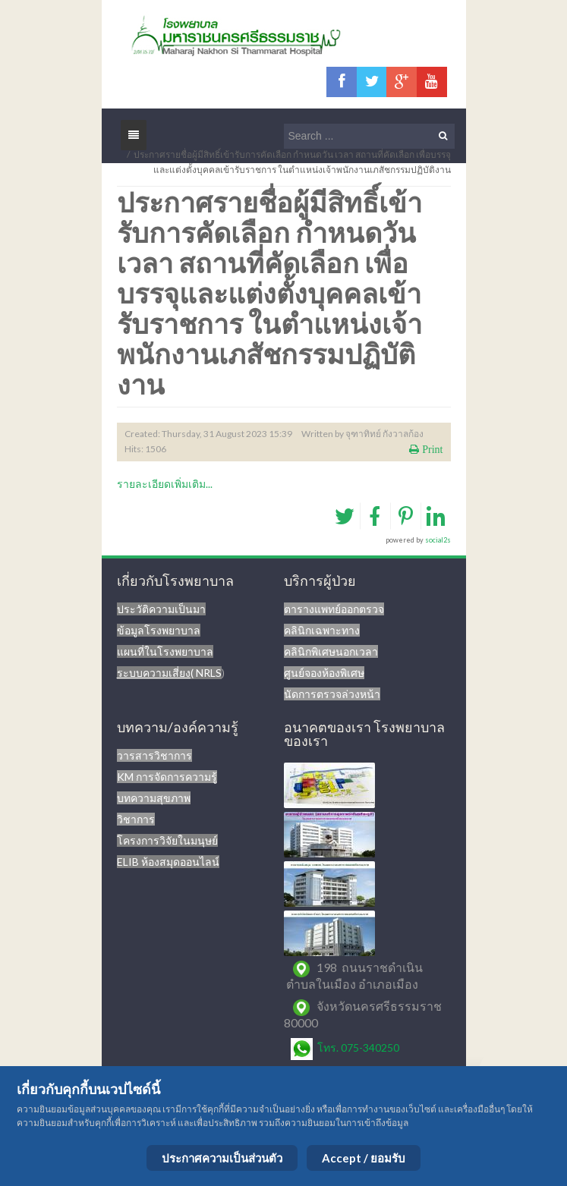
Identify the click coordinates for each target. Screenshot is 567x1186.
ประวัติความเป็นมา (161, 608)
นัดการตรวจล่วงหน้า (332, 693)
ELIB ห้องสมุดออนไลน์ (168, 861)
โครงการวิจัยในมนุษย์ (167, 840)
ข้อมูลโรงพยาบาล (158, 630)
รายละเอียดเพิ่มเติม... (165, 483)
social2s (438, 540)
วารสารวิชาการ (154, 755)
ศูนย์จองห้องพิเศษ (324, 672)
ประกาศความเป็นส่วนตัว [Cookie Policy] (222, 1158)
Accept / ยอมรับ (363, 1158)
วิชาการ (136, 819)
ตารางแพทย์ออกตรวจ (334, 608)
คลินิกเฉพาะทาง (322, 630)
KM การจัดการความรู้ (167, 776)
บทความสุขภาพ (154, 797)
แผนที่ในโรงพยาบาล (165, 651)
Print (431, 449)
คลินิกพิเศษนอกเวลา (331, 651)
